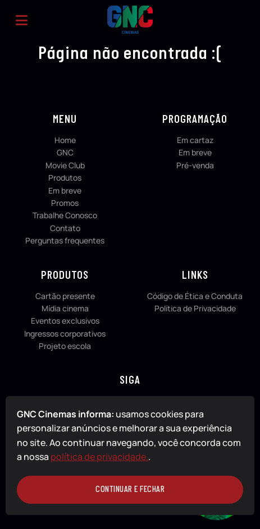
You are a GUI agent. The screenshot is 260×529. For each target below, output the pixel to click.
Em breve (64, 190)
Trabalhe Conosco (65, 215)
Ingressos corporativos (65, 333)
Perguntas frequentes (64, 240)
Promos (65, 202)
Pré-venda (195, 165)
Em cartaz (195, 140)
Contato (65, 228)
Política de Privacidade (195, 308)
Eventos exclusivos (65, 320)
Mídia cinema (65, 308)
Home (65, 140)
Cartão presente (65, 296)
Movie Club (65, 165)
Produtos (64, 177)
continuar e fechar (130, 489)
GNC (65, 152)
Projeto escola (65, 346)
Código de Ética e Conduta (195, 296)
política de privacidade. (99, 456)
